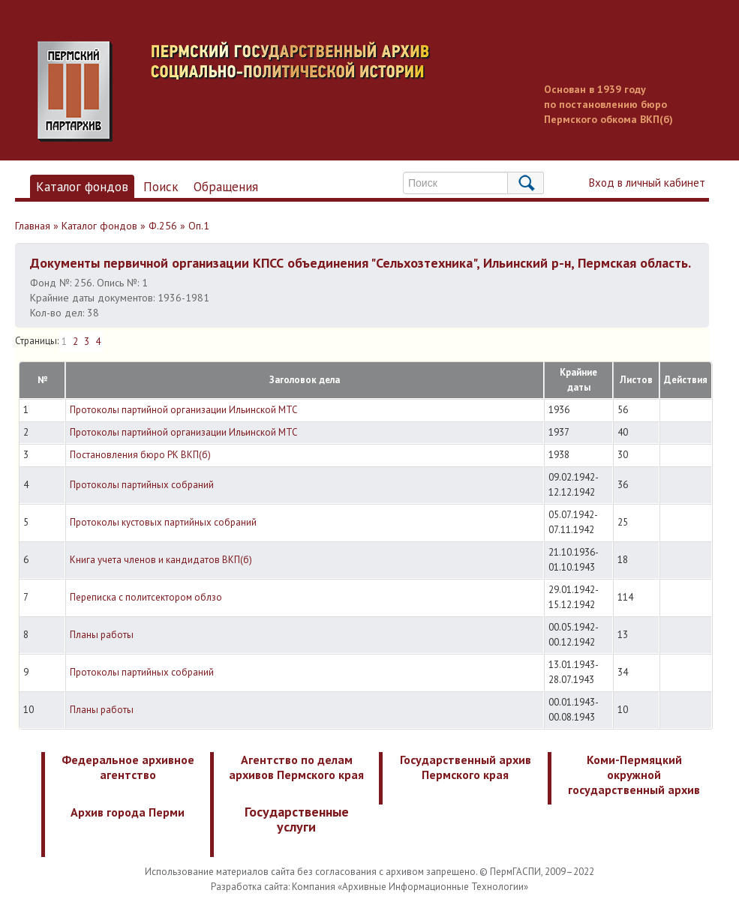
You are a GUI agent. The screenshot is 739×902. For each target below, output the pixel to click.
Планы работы (102, 634)
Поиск (161, 186)
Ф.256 (163, 225)
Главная (32, 225)
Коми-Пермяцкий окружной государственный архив (634, 774)
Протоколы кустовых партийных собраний (163, 522)
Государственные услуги (297, 819)
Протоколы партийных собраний (142, 484)
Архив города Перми (128, 812)
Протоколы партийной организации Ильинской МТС (184, 409)
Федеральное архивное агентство (128, 767)
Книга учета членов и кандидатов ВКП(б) (161, 559)
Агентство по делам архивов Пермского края (296, 767)
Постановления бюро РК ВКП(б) (140, 454)
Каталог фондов (82, 186)
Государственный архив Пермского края (465, 767)
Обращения (226, 186)
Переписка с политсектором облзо (146, 597)
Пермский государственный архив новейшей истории (319, 91)
